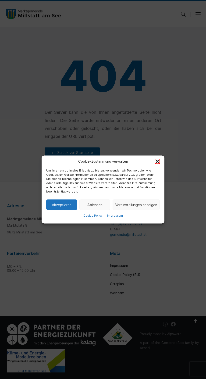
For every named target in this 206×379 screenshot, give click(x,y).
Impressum (115, 215)
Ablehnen (95, 204)
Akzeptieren (61, 204)
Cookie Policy (93, 215)
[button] (157, 161)
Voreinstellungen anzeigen (136, 204)
